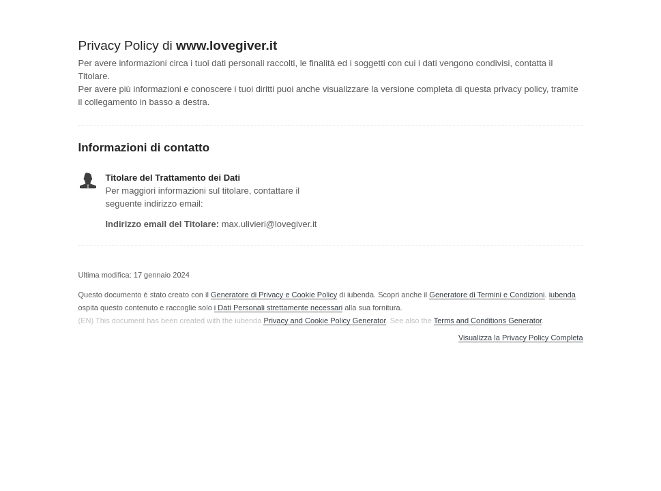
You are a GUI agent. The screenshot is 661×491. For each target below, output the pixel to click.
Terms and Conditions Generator (488, 320)
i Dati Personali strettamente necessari (278, 307)
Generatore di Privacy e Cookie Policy (274, 295)
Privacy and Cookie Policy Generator (324, 320)
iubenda (562, 295)
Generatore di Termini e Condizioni (486, 295)
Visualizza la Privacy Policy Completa (520, 338)
